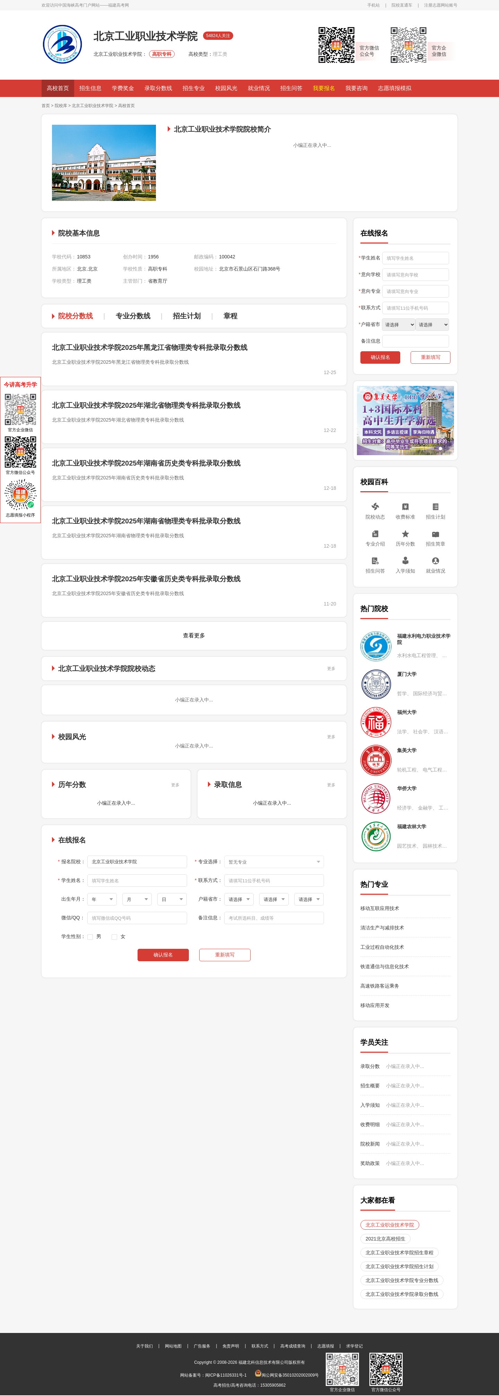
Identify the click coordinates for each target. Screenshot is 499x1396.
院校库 (61, 105)
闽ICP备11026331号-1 (226, 1375)
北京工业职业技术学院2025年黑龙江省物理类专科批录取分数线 (150, 347)
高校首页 (58, 88)
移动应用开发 (374, 1005)
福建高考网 (118, 5)
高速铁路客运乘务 (379, 986)
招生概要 (370, 1085)
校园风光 (226, 88)
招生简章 (435, 544)
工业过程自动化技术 (382, 947)
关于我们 (144, 1346)
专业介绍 (375, 544)
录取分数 (370, 1066)
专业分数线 (133, 316)
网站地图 (173, 1346)
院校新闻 (370, 1144)
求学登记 (354, 1346)
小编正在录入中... (405, 1066)
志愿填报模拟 (394, 88)
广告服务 (202, 1346)
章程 (230, 316)
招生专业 (194, 88)
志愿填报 (325, 1346)
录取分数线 (158, 88)
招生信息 (90, 88)
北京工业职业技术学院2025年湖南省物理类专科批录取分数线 (146, 521)
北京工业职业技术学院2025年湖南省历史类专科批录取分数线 (146, 463)
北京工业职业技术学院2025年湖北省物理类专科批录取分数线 (146, 405)
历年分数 (405, 544)
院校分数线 (75, 316)
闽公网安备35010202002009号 (287, 1375)
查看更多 (194, 635)
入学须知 (405, 571)
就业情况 (259, 88)
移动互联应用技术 (380, 908)
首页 (46, 105)
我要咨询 (356, 88)
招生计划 (187, 316)
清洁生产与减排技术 (382, 927)
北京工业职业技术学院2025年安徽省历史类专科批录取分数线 (146, 579)
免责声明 (230, 1346)
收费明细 (370, 1124)
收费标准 (405, 517)
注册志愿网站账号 (440, 5)
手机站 (373, 5)
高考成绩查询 (292, 1346)
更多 (331, 668)
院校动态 (375, 517)
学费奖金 (123, 88)
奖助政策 (370, 1163)
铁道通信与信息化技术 (384, 966)
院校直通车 (402, 5)
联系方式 (260, 1346)
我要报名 (324, 88)
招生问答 (291, 88)
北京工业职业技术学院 (92, 105)
